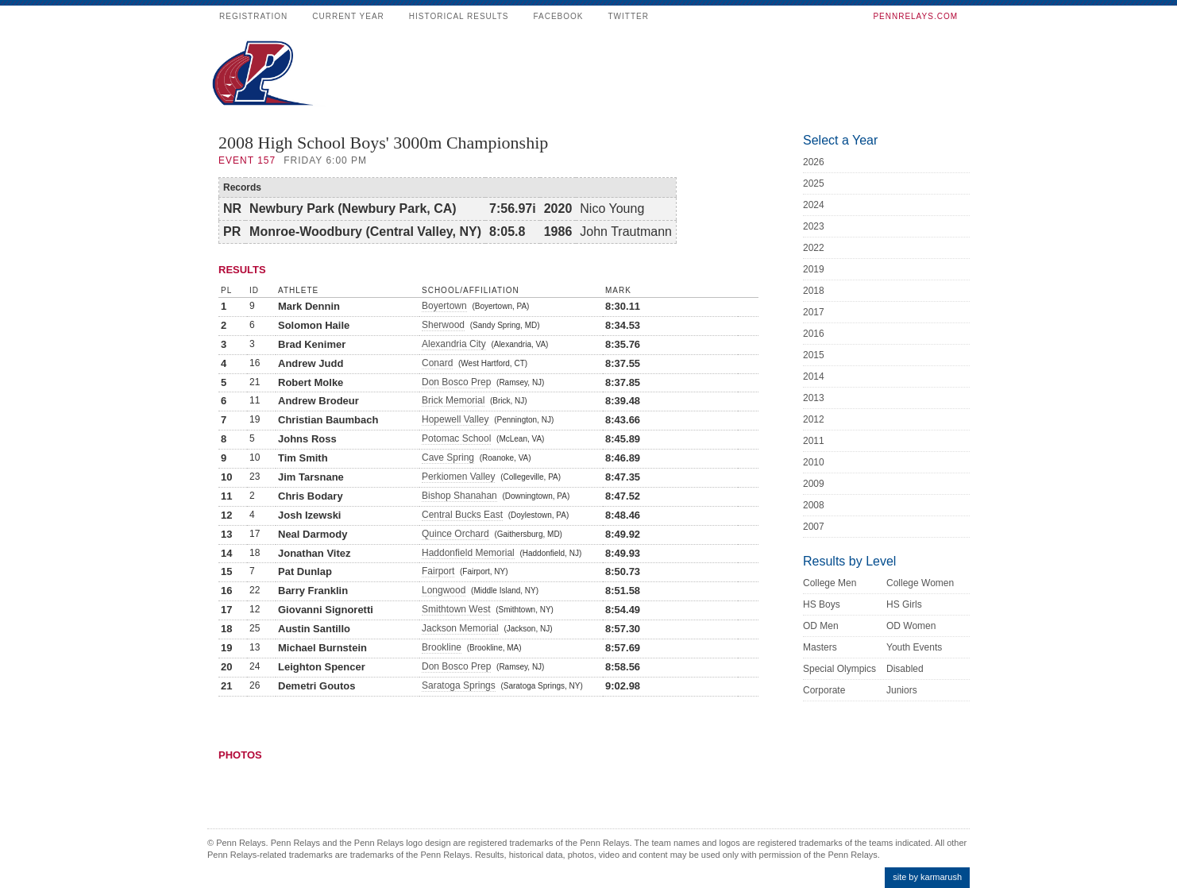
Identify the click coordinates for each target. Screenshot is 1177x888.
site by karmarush (927, 877)
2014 (813, 376)
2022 (813, 247)
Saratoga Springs (459, 685)
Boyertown (444, 305)
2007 (813, 526)
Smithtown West (456, 609)
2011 (813, 440)
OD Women (911, 625)
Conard (437, 363)
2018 (813, 290)
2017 (813, 312)
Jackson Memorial (460, 628)
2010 (813, 462)
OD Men (821, 625)
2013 (813, 397)
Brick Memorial (453, 400)
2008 (813, 505)
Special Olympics (839, 668)
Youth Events (914, 647)
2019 (813, 269)
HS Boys (821, 604)
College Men (829, 583)
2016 (813, 333)
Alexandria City (454, 343)
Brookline (441, 647)
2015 (813, 355)
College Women (920, 583)
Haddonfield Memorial (468, 552)
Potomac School (456, 438)
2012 (813, 419)
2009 (813, 483)
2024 (813, 204)
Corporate (824, 690)
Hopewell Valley (455, 419)
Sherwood (443, 324)
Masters (820, 647)
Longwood (443, 590)
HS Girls (904, 604)
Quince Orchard (455, 533)
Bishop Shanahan (459, 495)
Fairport (438, 571)
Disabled (905, 668)
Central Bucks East (462, 514)
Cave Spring (448, 457)
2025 (813, 183)
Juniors (901, 690)
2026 (813, 162)
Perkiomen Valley (458, 476)
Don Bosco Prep (456, 382)
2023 (813, 226)
